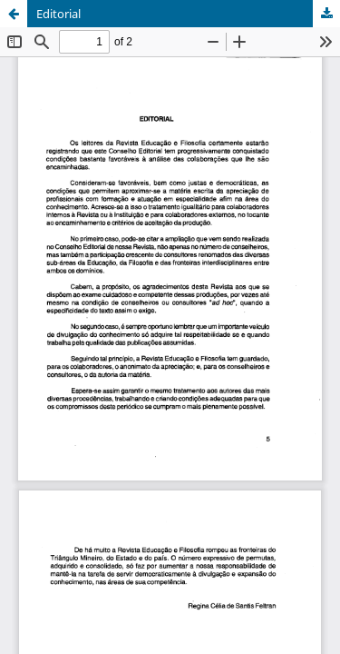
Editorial (58, 13)
